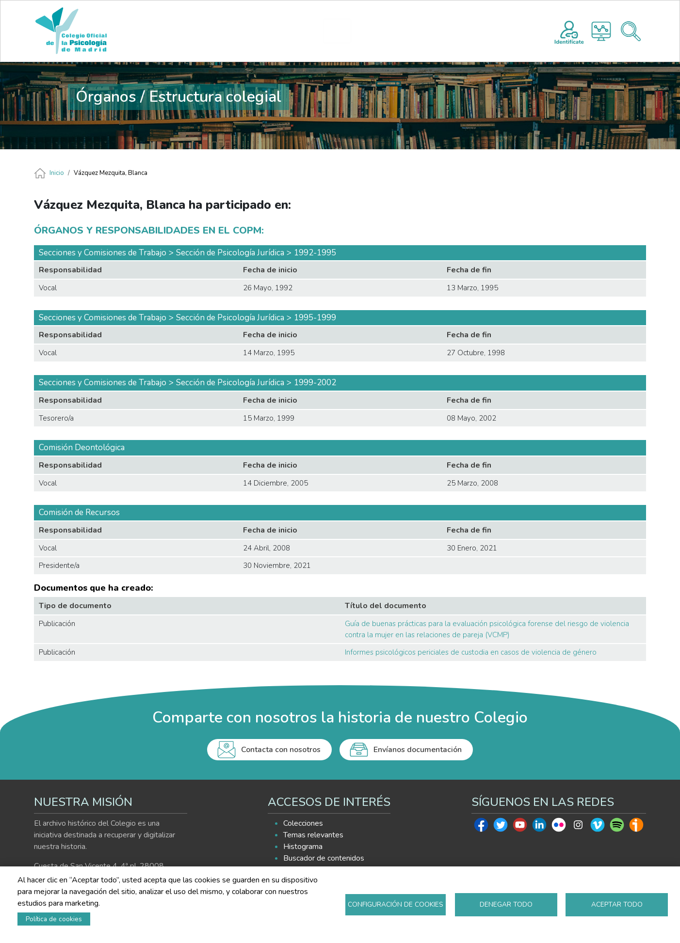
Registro (569, 31)
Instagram (578, 827)
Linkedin (539, 827)
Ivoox (636, 827)
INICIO (200, 31)
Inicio (56, 173)
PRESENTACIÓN (257, 31)
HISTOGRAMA (341, 31)
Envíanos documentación (417, 749)
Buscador (631, 31)
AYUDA (460, 31)
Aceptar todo (617, 904)
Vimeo (597, 827)
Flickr (558, 827)
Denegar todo (506, 904)
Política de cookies (54, 919)
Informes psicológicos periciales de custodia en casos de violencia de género (471, 652)
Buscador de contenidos (323, 858)
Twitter (500, 827)
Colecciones (303, 823)
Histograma (601, 31)
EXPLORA (401, 31)
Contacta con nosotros (281, 749)
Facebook (481, 827)
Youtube (520, 827)
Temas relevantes (313, 835)
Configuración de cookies (395, 904)
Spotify (617, 827)
